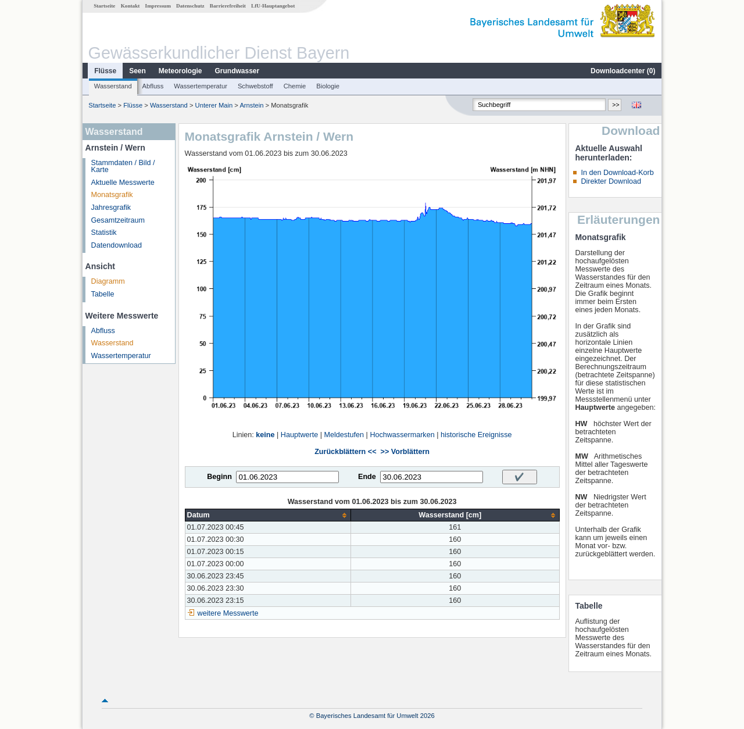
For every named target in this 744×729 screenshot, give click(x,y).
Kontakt (130, 6)
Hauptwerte (299, 435)
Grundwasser (237, 71)
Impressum (158, 6)
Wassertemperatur (200, 86)
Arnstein (251, 105)
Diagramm (108, 281)
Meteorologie (180, 71)
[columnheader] (267, 515)
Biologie (327, 86)
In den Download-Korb (617, 173)
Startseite (104, 6)
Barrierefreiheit (228, 6)
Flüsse (105, 71)
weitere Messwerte (228, 613)
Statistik (104, 232)
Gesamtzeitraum (118, 220)
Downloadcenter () (623, 71)
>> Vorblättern (405, 452)
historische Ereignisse (476, 435)
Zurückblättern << (345, 452)
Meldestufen (344, 435)
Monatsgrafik (112, 195)
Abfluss (153, 86)
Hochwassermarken (402, 435)
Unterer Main (214, 105)
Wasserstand (113, 86)
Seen (137, 71)
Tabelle (103, 294)
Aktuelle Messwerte (123, 182)
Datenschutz (190, 6)
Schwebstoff (255, 86)
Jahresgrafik (111, 207)
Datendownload (116, 245)
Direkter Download (611, 181)
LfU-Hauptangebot (273, 6)
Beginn (219, 477)
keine (265, 435)
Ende (367, 477)
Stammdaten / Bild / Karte (123, 166)
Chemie (295, 86)
